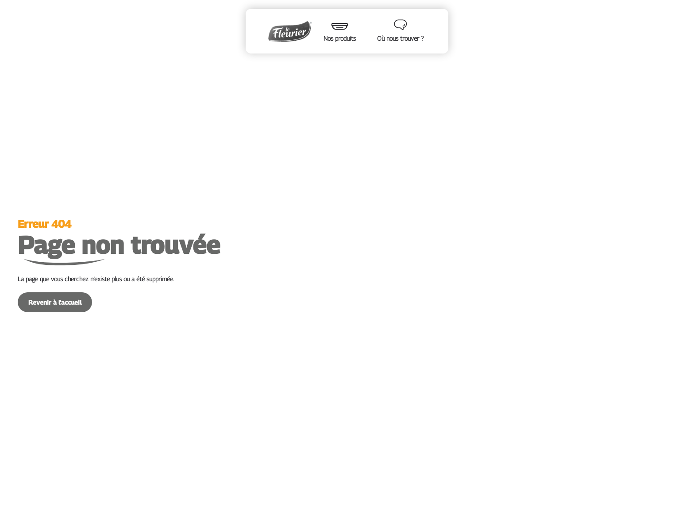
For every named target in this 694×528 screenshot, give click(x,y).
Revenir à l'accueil (54, 302)
